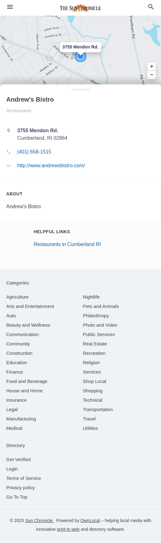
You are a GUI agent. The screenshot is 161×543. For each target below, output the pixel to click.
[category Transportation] (98, 409)
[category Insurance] (16, 400)
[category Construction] (19, 353)
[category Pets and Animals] (101, 306)
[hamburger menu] (10, 7)
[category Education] (16, 362)
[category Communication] (22, 334)
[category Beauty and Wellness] (28, 325)
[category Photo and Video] (100, 325)
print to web (68, 529)
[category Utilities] (90, 428)
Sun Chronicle (39, 520)
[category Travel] (89, 418)
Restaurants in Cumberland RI (67, 244)
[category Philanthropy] (96, 315)
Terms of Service (23, 478)
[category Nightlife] (91, 296)
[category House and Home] (24, 390)
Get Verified (18, 459)
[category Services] (92, 372)
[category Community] (18, 343)
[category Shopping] (93, 390)
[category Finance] (14, 372)
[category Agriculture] (17, 296)
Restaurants (19, 110)
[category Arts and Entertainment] (30, 306)
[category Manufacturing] (21, 418)
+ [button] (152, 66)
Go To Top (16, 497)
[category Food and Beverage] (26, 381)
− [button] (152, 74)
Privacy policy (20, 487)
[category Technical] (93, 400)
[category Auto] (11, 315)
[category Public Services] (99, 334)
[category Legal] (12, 409)
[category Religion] (91, 362)
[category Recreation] (94, 353)
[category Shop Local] (94, 381)
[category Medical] (14, 428)
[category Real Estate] (95, 343)
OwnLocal (90, 520)
